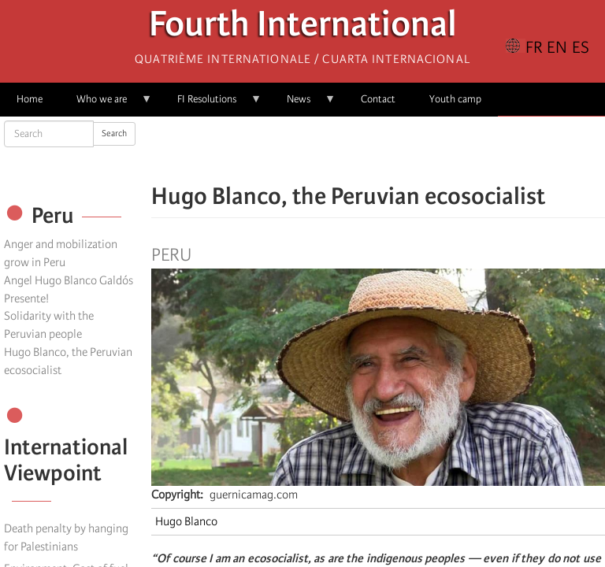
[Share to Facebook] (334, 150)
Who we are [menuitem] (106, 104)
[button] (422, 150)
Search (114, 133)
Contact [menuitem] (378, 99)
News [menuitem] (303, 104)
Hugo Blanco (186, 521)
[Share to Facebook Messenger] (378, 150)
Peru (171, 255)
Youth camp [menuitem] (455, 99)
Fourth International (303, 28)
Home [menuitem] (30, 99)
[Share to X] (356, 150)
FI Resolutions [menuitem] (211, 104)
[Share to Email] (400, 150)
